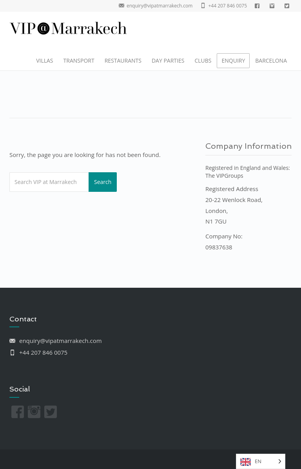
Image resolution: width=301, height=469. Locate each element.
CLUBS (202, 60)
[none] (260, 461)
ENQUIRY (233, 60)
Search (102, 182)
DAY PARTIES (168, 60)
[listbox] (260, 461)
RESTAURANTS (123, 60)
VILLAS (44, 60)
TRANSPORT (78, 60)
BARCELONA (271, 60)
